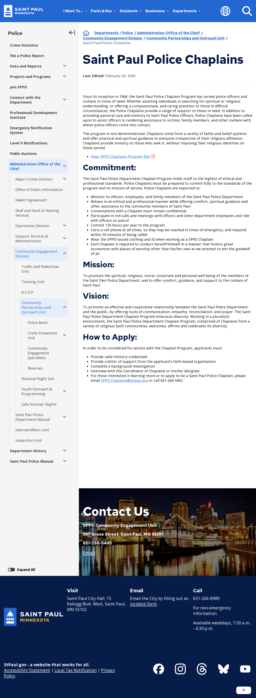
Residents (131, 11)
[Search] (247, 11)
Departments (187, 11)
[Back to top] (243, 690)
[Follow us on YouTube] (245, 669)
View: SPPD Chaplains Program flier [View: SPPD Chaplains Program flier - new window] (120, 156)
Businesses (157, 11)
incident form (143, 604)
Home (86, 33)
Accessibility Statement (27, 670)
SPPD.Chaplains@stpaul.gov (124, 380)
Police (15, 33)
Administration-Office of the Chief (168, 33)
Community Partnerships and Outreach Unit (185, 38)
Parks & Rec (103, 11)
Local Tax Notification (75, 670)
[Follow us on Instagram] (180, 669)
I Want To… (75, 11)
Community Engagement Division (112, 38)
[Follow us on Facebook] (158, 669)
